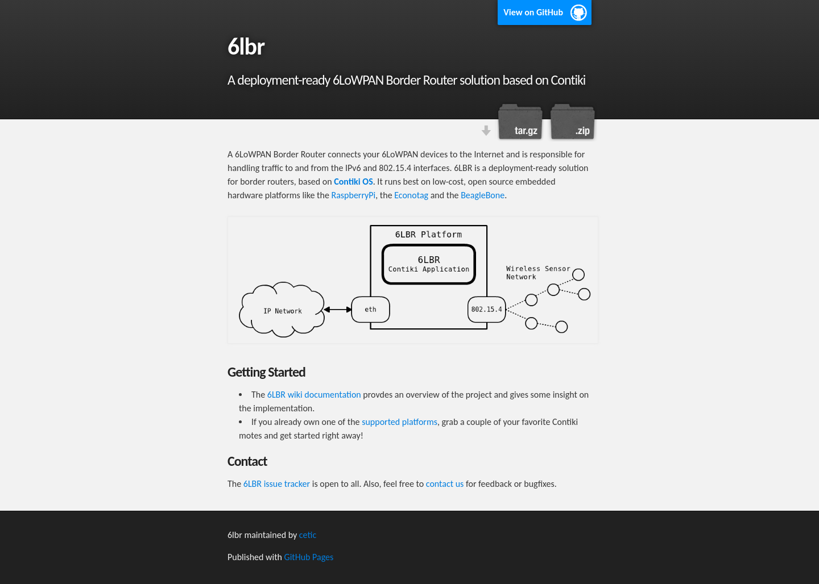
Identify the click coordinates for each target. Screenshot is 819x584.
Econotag (411, 195)
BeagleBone (482, 195)
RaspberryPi (353, 195)
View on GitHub (533, 12)
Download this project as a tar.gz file (520, 121)
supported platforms (399, 421)
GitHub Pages (309, 557)
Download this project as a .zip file (571, 121)
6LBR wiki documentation (314, 394)
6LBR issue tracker (276, 483)
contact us (445, 483)
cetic (307, 534)
